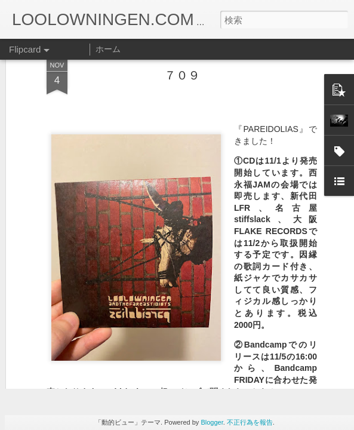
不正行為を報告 (250, 422)
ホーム (108, 49)
